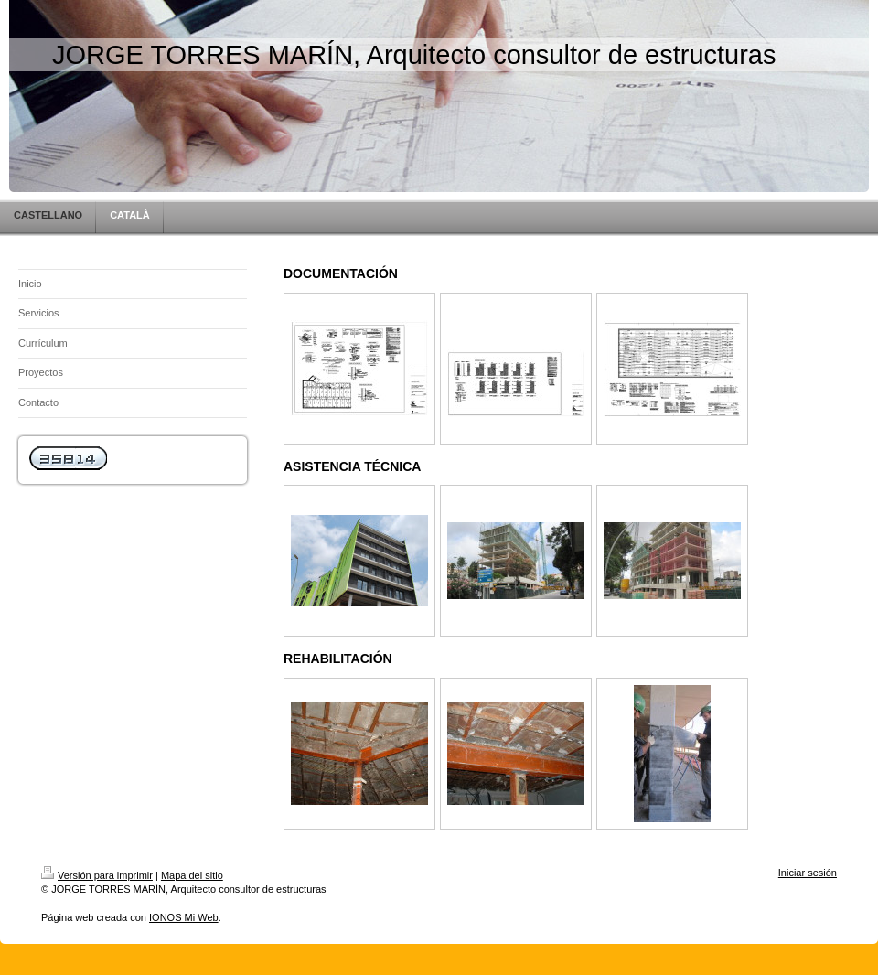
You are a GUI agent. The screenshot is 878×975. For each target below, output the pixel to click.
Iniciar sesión (807, 872)
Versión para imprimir (97, 875)
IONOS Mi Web (184, 917)
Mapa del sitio (192, 875)
